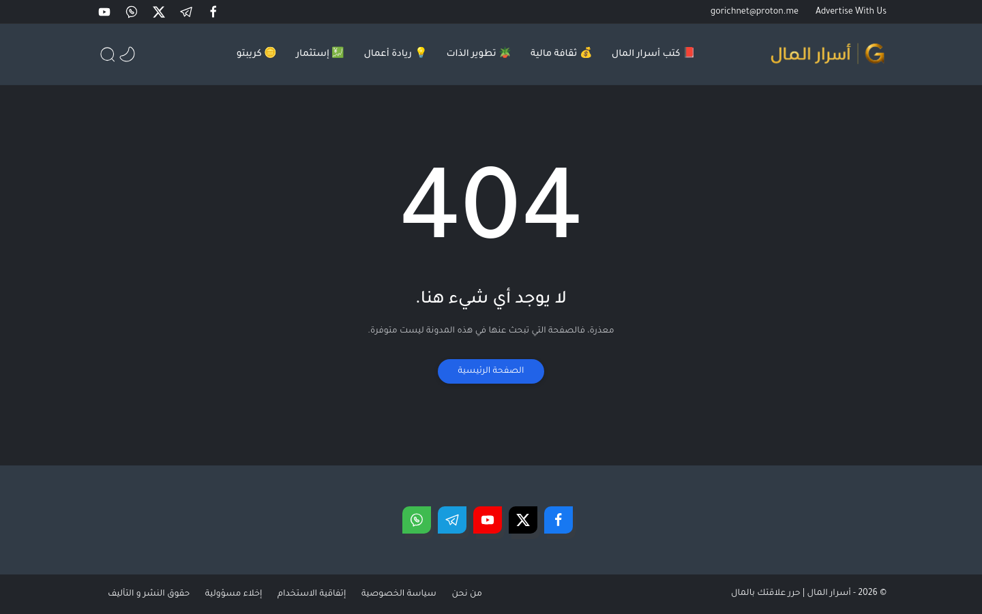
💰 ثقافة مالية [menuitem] (562, 54)
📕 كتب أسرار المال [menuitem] (654, 54)
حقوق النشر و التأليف (153, 594)
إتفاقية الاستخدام (320, 594)
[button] (215, 12)
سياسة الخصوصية (408, 594)
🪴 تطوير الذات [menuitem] (479, 54)
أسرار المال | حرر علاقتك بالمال (791, 593)
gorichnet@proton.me (755, 12)
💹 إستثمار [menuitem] (320, 54)
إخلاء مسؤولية (240, 594)
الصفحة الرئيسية (491, 371)
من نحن (478, 594)
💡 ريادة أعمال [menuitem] (395, 54)
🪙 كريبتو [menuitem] (257, 54)
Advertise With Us (851, 12)
